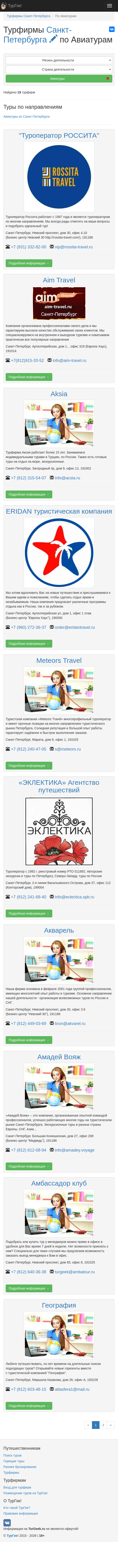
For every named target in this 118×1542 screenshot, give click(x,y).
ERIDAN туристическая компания (59, 511)
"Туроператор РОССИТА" (59, 135)
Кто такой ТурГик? (16, 1508)
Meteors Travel (58, 660)
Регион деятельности (76, 60)
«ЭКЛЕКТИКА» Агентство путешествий (59, 786)
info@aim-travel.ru (69, 360)
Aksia (59, 394)
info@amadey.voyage (74, 1150)
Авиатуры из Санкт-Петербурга (26, 116)
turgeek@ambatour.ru (75, 1272)
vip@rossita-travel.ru (74, 247)
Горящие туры (13, 1461)
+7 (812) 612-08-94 (28, 1150)
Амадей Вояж (59, 1057)
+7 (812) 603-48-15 (28, 1389)
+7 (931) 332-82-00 (28, 247)
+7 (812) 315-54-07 (28, 478)
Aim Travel (59, 280)
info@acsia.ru (67, 478)
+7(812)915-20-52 (27, 360)
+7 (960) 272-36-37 (28, 627)
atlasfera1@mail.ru (72, 1389)
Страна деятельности (76, 69)
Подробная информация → (29, 263)
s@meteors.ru (68, 749)
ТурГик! (15, 5)
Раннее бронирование (20, 1467)
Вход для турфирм (17, 1487)
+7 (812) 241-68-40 (28, 897)
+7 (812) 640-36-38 (28, 1272)
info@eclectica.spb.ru (74, 897)
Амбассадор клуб (59, 1183)
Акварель (59, 930)
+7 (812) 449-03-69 (28, 1023)
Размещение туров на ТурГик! (25, 1493)
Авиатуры (79, 78)
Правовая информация (20, 1513)
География (59, 1305)
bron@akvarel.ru (70, 1023)
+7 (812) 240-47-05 (28, 749)
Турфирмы (11, 1472)
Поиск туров (12, 1455)
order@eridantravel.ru (75, 627)
